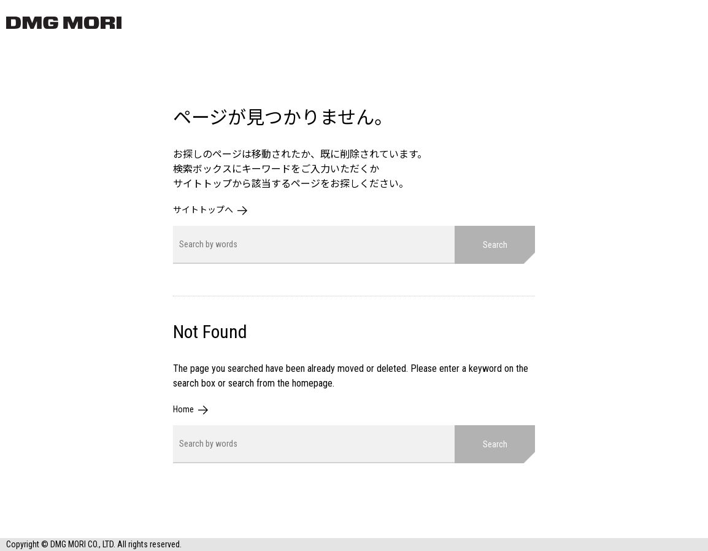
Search (495, 245)
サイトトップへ (203, 210)
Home (183, 409)
